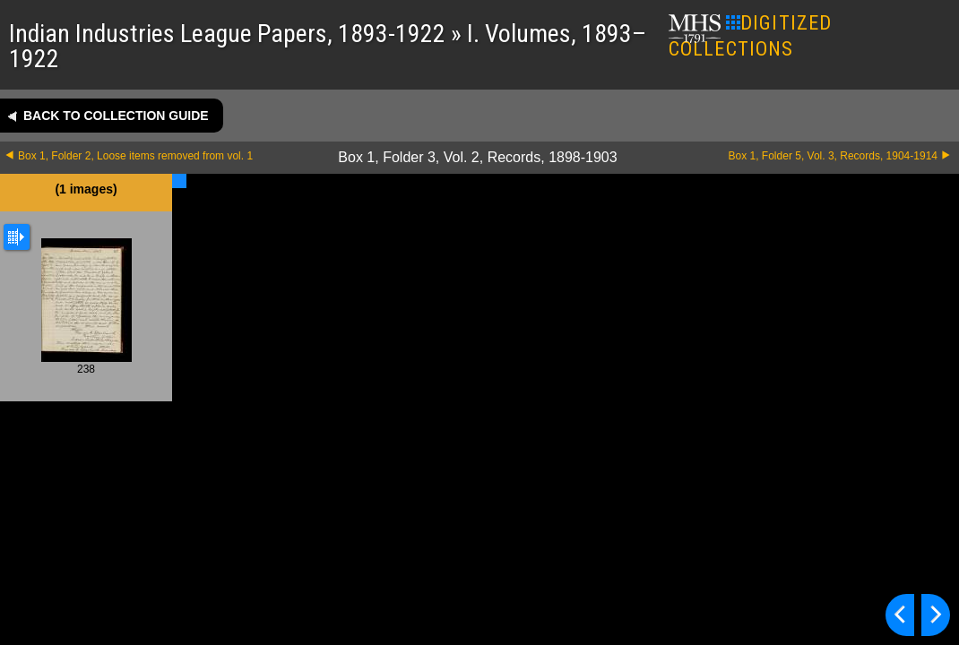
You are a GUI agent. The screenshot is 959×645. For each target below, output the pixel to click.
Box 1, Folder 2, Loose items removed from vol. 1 (135, 155)
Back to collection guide (116, 115)
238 (86, 306)
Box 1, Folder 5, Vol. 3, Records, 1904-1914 (833, 155)
